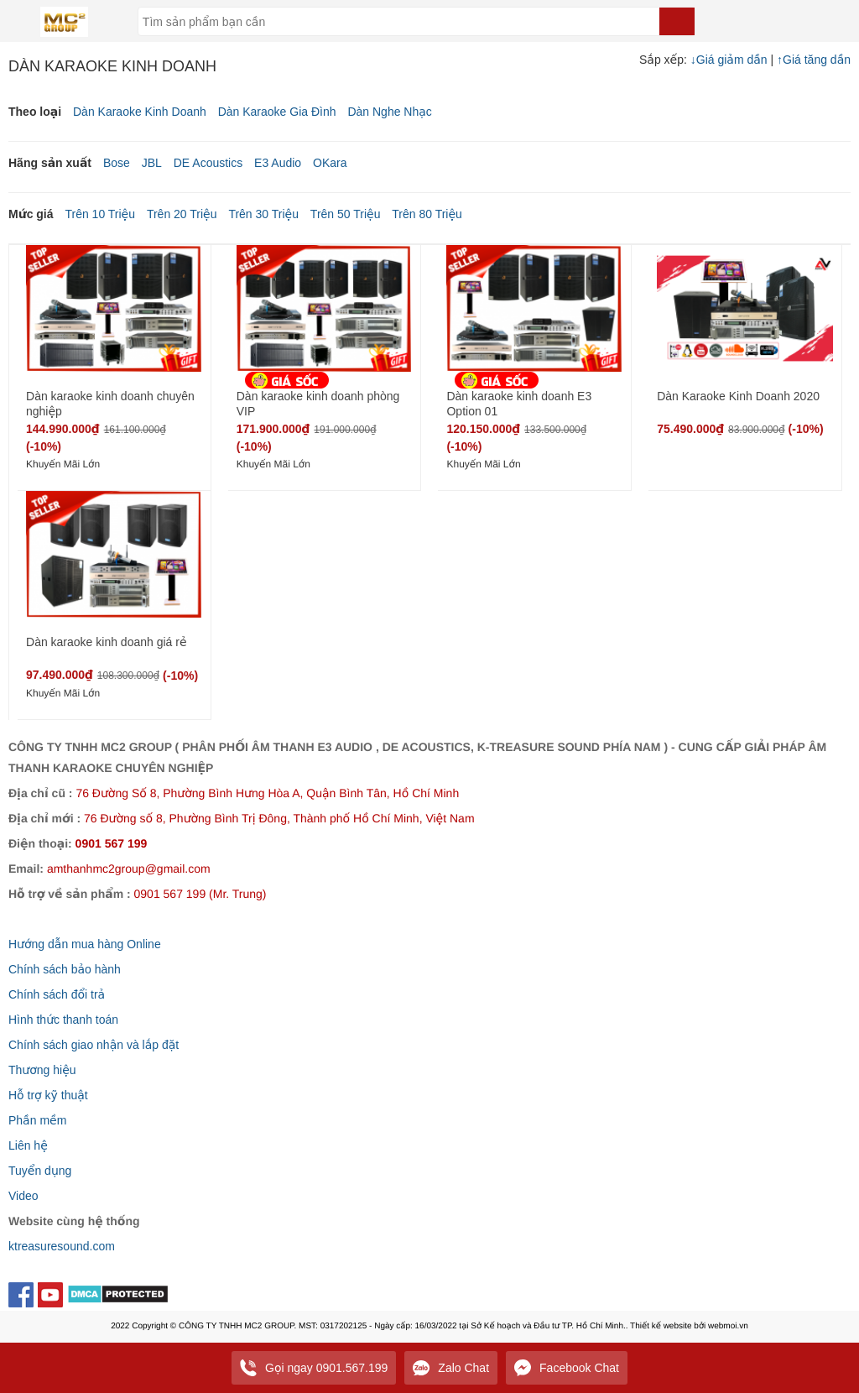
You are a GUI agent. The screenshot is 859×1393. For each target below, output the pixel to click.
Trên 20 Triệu (182, 214)
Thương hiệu (42, 1070)
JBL (152, 163)
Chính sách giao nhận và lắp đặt (93, 1044)
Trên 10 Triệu (100, 214)
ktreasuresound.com (61, 1246)
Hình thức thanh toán (63, 1019)
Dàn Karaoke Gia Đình (277, 111)
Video (23, 1196)
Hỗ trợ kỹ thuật (48, 1095)
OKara (329, 163)
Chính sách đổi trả (56, 994)
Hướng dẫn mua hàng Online (84, 944)
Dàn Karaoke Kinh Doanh (139, 111)
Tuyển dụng (39, 1170)
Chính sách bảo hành (64, 969)
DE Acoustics (208, 163)
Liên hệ (28, 1145)
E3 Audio (277, 163)
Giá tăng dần (814, 59)
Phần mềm (37, 1120)
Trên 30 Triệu (263, 214)
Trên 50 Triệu (345, 214)
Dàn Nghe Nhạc (389, 111)
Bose (116, 163)
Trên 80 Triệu (427, 214)
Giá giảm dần (730, 59)
